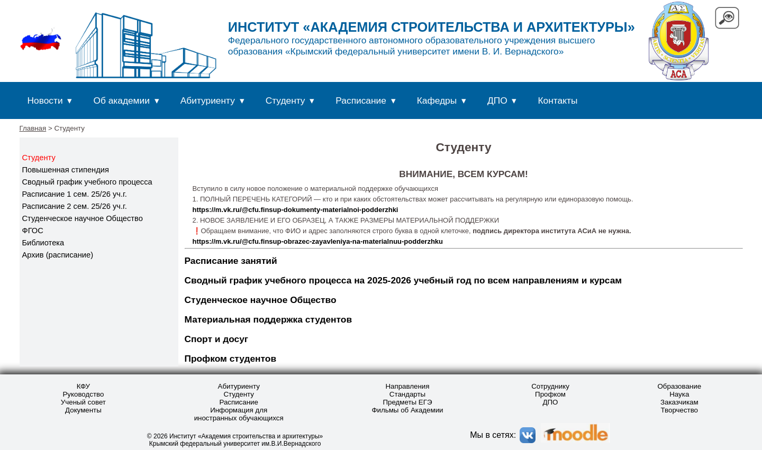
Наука (679, 394)
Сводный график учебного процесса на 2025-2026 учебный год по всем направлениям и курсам (403, 280)
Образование (679, 386)
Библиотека (43, 242)
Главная (33, 128)
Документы (83, 410)
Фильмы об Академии (407, 410)
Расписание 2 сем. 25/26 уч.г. (74, 206)
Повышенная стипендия (65, 170)
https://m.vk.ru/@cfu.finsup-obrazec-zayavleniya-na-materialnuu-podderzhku (318, 241)
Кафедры (437, 100)
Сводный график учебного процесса (87, 182)
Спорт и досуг (217, 339)
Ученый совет (83, 402)
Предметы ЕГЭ (407, 402)
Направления (407, 386)
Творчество (679, 410)
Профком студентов (231, 358)
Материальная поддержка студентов (268, 319)
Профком (550, 394)
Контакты (558, 100)
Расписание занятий (231, 260)
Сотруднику (550, 386)
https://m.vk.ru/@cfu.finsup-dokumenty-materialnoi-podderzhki (295, 210)
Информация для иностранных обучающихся (239, 414)
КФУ (83, 386)
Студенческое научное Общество (82, 218)
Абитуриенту (207, 100)
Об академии (121, 100)
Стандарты (407, 394)
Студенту (285, 100)
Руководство (83, 394)
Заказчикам (679, 402)
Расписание (360, 100)
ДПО (497, 100)
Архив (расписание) (58, 255)
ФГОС (32, 230)
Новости (45, 100)
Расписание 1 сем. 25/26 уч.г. (74, 194)
